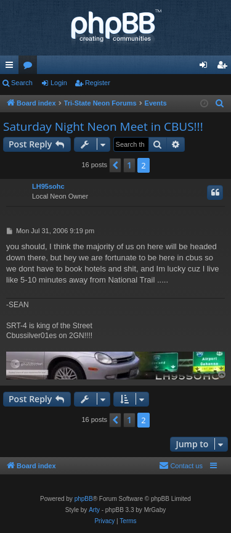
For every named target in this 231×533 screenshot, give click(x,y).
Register (97, 82)
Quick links (11, 67)
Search (22, 82)
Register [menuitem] (224, 67)
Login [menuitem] (206, 67)
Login (59, 82)
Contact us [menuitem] (181, 465)
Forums (30, 67)
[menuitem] (219, 103)
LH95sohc (48, 186)
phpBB (84, 498)
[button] (115, 165)
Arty (94, 509)
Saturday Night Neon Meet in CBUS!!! (103, 126)
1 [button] (129, 165)
